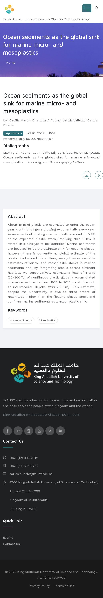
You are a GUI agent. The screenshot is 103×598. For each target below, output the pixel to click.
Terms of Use (64, 586)
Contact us (11, 544)
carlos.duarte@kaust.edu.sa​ (31, 474)
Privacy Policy (39, 586)
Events (8, 537)
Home (10, 62)
